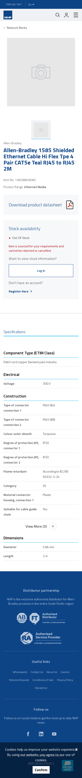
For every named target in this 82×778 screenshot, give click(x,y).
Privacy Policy (65, 680)
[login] (66, 15)
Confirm (41, 769)
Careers (65, 672)
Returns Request (19, 680)
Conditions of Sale (43, 680)
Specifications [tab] (14, 332)
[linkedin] (41, 734)
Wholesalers (20, 672)
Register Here (20, 291)
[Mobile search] (58, 15)
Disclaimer (41, 688)
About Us (52, 672)
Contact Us (37, 672)
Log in (41, 270)
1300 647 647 (13, 4)
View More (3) (41, 526)
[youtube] (54, 734)
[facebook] (28, 734)
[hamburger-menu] (74, 15)
